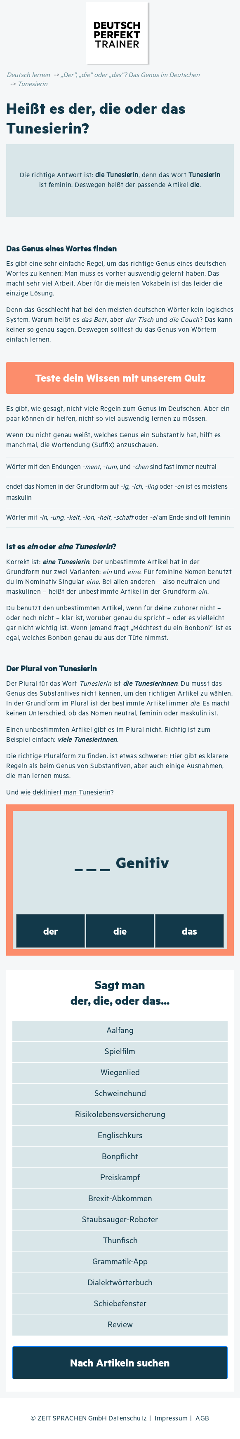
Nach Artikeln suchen (120, 1362)
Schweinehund (120, 1094)
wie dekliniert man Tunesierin (66, 793)
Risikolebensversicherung (120, 1115)
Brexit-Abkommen (120, 1199)
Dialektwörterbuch (120, 1283)
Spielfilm (120, 1052)
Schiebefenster (120, 1304)
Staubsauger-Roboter (120, 1220)
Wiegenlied (120, 1073)
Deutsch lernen (28, 75)
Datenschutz (127, 1419)
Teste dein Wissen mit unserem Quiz (120, 377)
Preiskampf (120, 1178)
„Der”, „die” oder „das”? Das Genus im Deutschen (130, 75)
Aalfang (120, 1031)
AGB (202, 1419)
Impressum (171, 1419)
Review (120, 1325)
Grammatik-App (120, 1262)
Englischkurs (120, 1136)
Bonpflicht (120, 1157)
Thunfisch (120, 1241)
